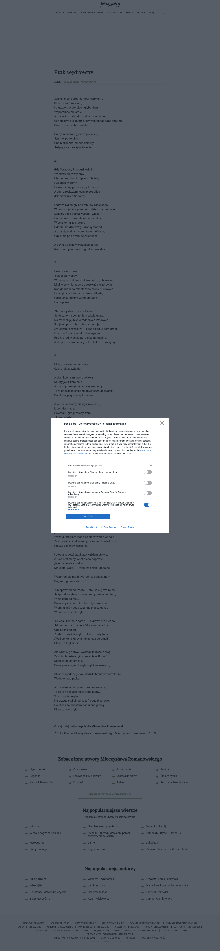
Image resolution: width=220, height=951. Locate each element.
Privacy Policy (127, 527)
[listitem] (110, 465)
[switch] (148, 472)
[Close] (163, 424)
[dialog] (110, 475)
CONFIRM (88, 516)
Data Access (110, 527)
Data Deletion (92, 527)
